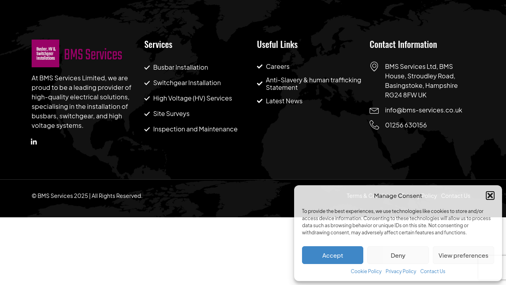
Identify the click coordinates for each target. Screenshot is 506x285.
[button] (490, 196)
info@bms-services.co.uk (423, 110)
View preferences (463, 255)
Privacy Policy (400, 271)
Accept (332, 255)
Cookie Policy (366, 271)
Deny (398, 255)
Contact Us (433, 271)
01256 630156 (406, 125)
